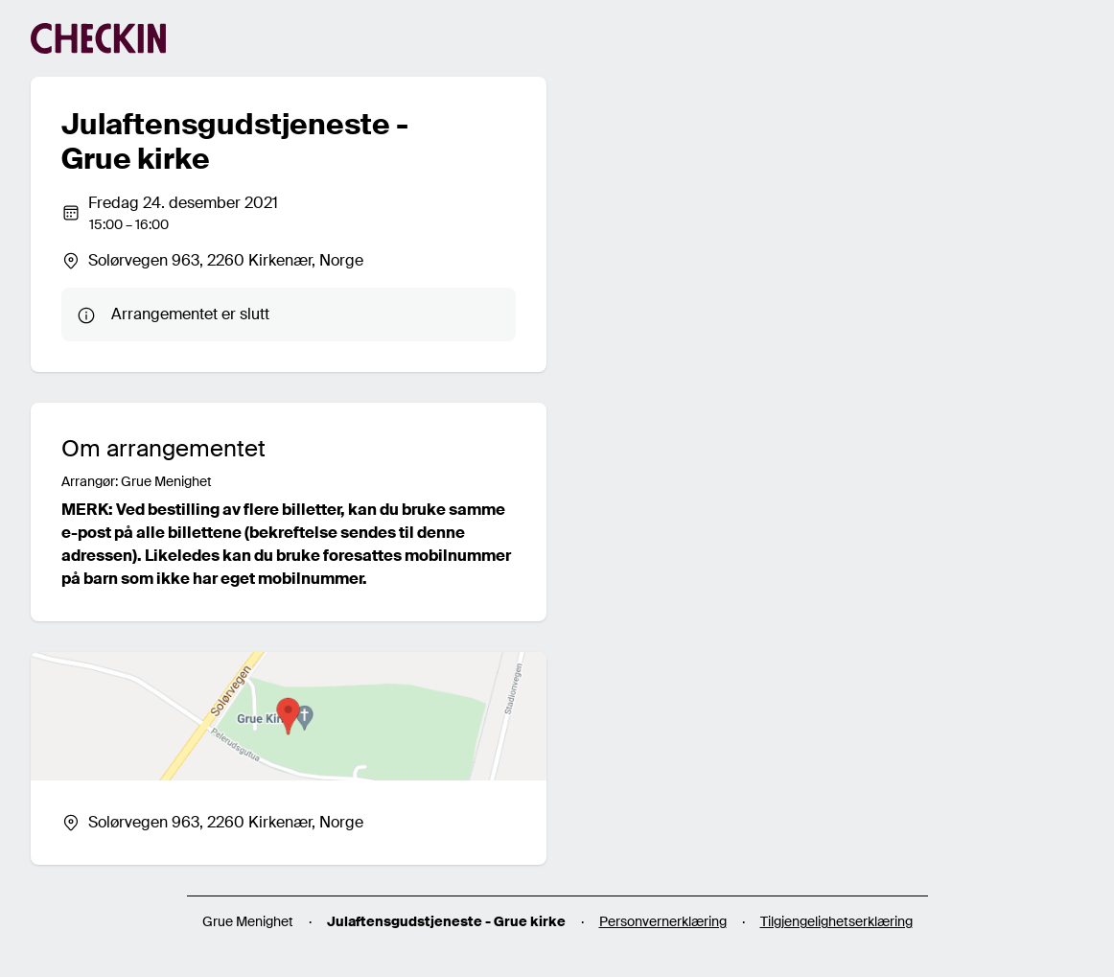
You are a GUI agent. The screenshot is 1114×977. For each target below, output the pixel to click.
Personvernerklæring (663, 921)
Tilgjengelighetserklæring (836, 921)
